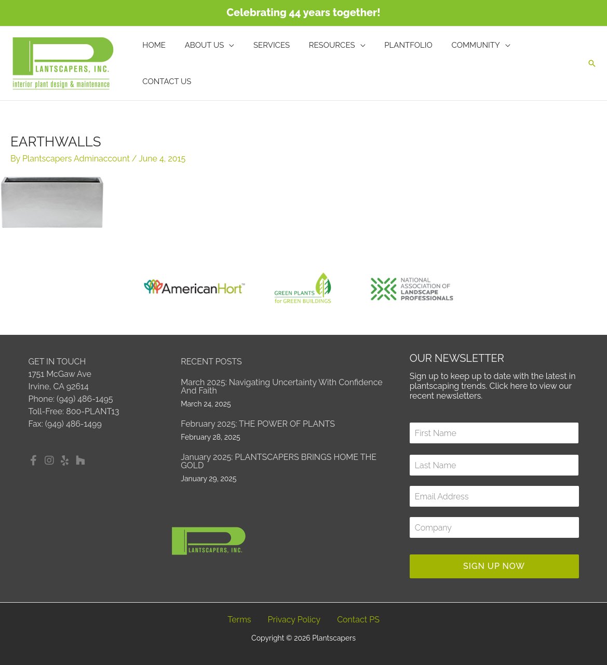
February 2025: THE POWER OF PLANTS (258, 424)
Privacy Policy (294, 620)
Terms (239, 620)
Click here (508, 386)
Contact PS (358, 620)
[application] (237, 63)
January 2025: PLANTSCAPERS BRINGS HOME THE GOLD (278, 461)
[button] (592, 63)
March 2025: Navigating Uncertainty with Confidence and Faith (281, 386)
